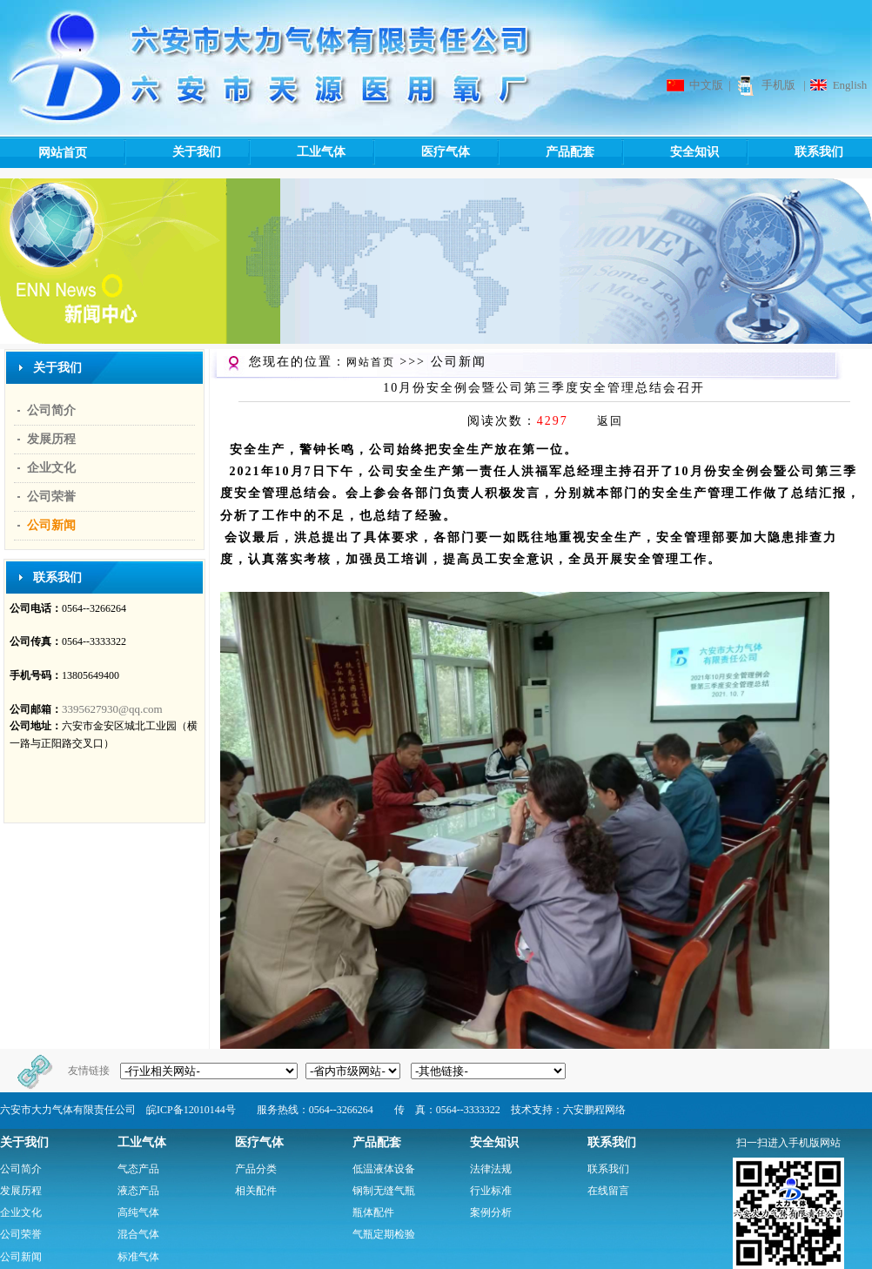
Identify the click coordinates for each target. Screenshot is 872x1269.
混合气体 (138, 1234)
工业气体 (296, 152)
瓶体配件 (373, 1212)
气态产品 (138, 1169)
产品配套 (545, 152)
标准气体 (138, 1257)
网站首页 (62, 152)
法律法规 (491, 1169)
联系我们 (794, 152)
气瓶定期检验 (383, 1234)
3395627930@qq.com (112, 708)
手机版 (778, 84)
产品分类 (256, 1169)
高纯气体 (138, 1212)
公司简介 (51, 410)
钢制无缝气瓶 (383, 1191)
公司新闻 (51, 525)
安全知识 (669, 152)
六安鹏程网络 (594, 1110)
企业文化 (51, 467)
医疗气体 (420, 152)
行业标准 (491, 1191)
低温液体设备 (383, 1169)
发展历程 (51, 439)
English (850, 84)
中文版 (706, 84)
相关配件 (256, 1191)
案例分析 (491, 1212)
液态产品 (138, 1191)
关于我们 (172, 152)
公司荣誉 (51, 496)
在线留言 (608, 1191)
